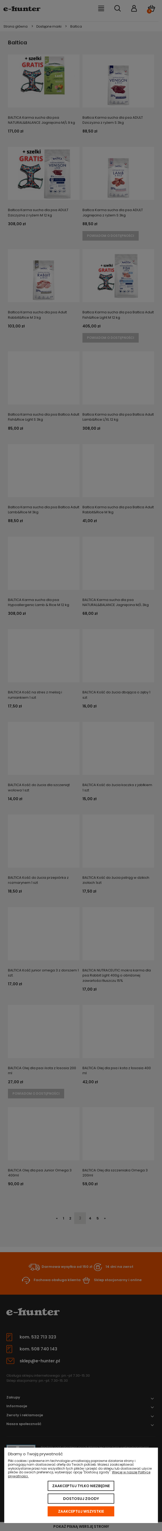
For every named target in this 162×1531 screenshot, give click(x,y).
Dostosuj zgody (81, 1498)
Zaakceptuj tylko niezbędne (81, 1486)
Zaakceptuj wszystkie (81, 1511)
